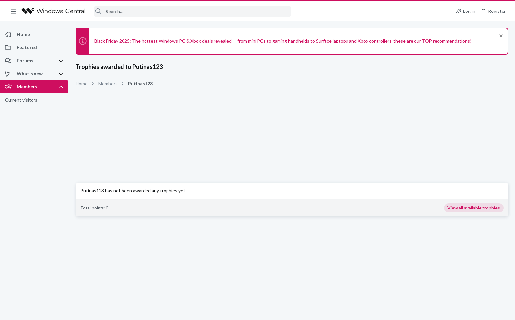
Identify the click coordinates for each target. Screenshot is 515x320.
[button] (13, 11)
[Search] (192, 11)
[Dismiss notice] (500, 36)
